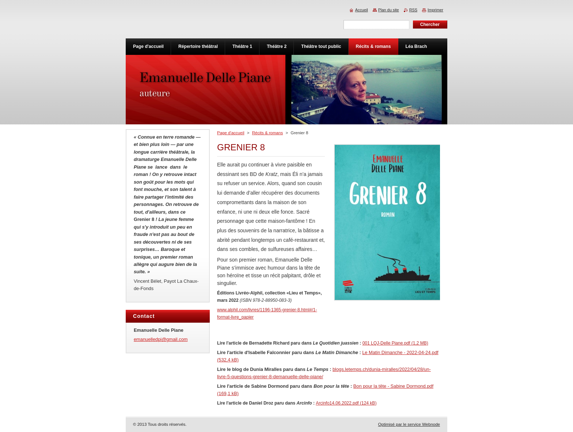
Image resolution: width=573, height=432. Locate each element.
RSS (413, 10)
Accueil (361, 10)
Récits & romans (267, 133)
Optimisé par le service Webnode (409, 424)
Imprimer (435, 10)
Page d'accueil (230, 133)
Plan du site (388, 10)
